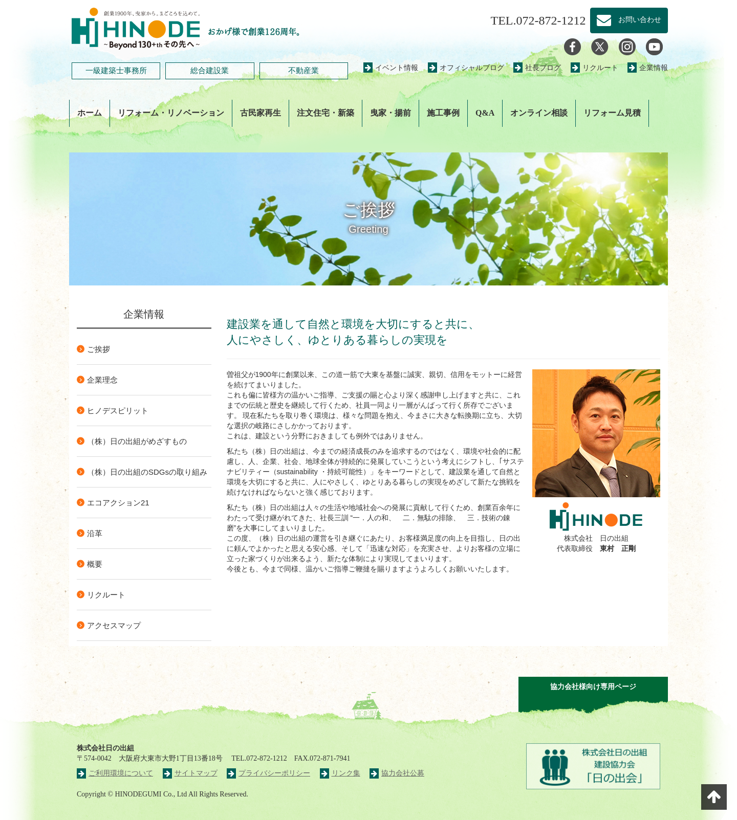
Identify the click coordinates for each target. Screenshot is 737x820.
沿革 (94, 533)
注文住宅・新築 (325, 112)
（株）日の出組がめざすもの (137, 441)
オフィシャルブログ (466, 68)
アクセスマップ (114, 625)
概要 (94, 564)
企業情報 (647, 68)
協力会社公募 (397, 773)
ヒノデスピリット (117, 410)
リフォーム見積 (612, 112)
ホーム (89, 112)
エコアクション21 (118, 502)
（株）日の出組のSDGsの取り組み (147, 472)
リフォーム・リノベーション (171, 112)
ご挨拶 (98, 349)
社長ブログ (537, 68)
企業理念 (102, 379)
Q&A (484, 112)
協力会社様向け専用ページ (593, 687)
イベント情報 (390, 68)
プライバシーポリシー (268, 773)
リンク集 (340, 773)
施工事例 (443, 112)
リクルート (594, 68)
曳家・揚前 (390, 112)
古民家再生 (260, 112)
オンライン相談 (539, 112)
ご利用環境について (115, 773)
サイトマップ (190, 773)
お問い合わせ (629, 20)
